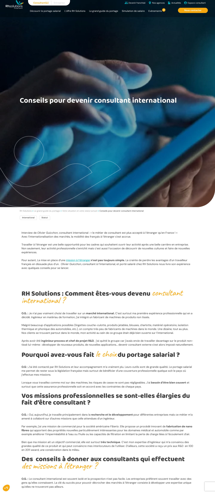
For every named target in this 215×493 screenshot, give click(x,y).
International (28, 217)
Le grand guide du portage (103, 11)
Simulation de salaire (133, 11)
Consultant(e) (41, 2)
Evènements (155, 11)
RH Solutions (26, 210)
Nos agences (158, 2)
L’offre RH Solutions (74, 11)
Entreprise (59, 2)
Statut (45, 217)
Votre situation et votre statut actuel (79, 210)
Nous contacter (192, 10)
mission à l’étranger (78, 260)
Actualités (176, 2)
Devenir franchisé (137, 2)
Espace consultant (197, 2)
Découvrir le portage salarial (45, 11)
